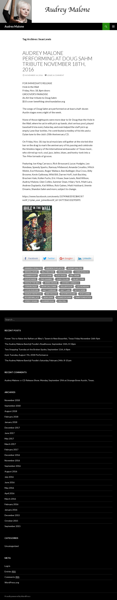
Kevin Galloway (48, 286)
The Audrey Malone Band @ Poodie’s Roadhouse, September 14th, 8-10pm (40, 344)
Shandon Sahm (64, 297)
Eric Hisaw (75, 276)
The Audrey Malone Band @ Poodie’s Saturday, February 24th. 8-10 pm (38, 360)
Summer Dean (48, 301)
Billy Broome (48, 272)
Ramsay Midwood (33, 294)
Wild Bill (62, 301)
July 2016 (9, 477)
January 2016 (11, 509)
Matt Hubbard (49, 290)
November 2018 (12, 400)
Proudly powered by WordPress (17, 596)
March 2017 (10, 444)
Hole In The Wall (32, 283)
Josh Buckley (31, 286)
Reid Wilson (51, 294)
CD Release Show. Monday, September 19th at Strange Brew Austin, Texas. (58, 380)
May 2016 (9, 488)
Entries (10, 571)
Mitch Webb (80, 290)
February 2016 (11, 504)
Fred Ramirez (47, 279)
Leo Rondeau (83, 286)
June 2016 (9, 482)
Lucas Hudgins (32, 290)
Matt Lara (65, 290)
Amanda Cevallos (33, 268)
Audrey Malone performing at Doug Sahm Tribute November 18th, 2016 (57, 61)
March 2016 (10, 498)
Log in (7, 566)
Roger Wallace (32, 297)
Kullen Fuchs (67, 286)
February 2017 (11, 449)
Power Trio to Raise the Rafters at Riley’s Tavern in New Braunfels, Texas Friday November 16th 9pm (52, 338)
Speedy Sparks (31, 301)
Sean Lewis (48, 297)
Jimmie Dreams (50, 283)
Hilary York (78, 279)
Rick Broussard (68, 294)
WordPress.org (12, 582)
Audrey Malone (14, 26)
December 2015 (12, 515)
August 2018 (11, 411)
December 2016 (12, 455)
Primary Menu (113, 26)
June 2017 (9, 433)
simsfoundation (83, 297)
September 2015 (13, 526)
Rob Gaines (85, 294)
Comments (12, 577)
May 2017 (9, 438)
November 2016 (12, 460)
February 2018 (11, 416)
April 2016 (9, 493)
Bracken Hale (64, 272)
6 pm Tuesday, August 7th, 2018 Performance (26, 355)
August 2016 (11, 471)
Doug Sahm (46, 276)
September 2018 (13, 405)
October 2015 (11, 520)
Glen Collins (63, 279)
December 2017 (12, 427)
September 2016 (13, 466)
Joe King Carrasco (70, 283)
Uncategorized (12, 546)
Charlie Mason (82, 272)
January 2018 (11, 422)
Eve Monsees (30, 279)
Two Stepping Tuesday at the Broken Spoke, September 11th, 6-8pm (37, 349)
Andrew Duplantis (55, 268)
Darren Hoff (31, 276)
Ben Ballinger (31, 272)
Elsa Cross (61, 276)
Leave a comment (55, 75)
